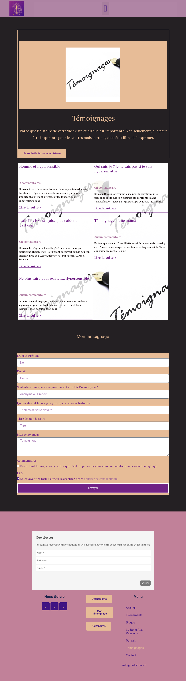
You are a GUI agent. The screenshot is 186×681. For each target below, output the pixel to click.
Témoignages (133, 648)
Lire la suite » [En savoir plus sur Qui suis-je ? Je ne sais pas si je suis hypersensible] (105, 208)
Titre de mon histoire (31, 419)
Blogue (130, 622)
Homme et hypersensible (39, 166)
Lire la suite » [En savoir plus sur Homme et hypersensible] (30, 207)
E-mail (21, 371)
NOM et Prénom (28, 356)
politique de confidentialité (102, 479)
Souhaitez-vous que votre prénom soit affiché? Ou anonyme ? (57, 387)
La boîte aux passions (133, 632)
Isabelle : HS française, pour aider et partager (49, 223)
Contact (130, 655)
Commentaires (26, 461)
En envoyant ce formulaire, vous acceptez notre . (70, 479)
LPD (20, 473)
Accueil (130, 608)
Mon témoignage (28, 435)
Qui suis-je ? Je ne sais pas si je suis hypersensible (123, 169)
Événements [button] (133, 615)
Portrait (130, 640)
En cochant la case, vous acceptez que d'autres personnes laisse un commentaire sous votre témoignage (88, 466)
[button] (105, 8)
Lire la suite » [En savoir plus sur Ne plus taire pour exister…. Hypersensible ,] (30, 315)
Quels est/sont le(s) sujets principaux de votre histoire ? (53, 403)
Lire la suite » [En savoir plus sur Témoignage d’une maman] (105, 257)
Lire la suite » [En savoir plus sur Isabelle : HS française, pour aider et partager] (30, 266)
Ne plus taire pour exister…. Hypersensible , (55, 278)
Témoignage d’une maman (116, 220)
